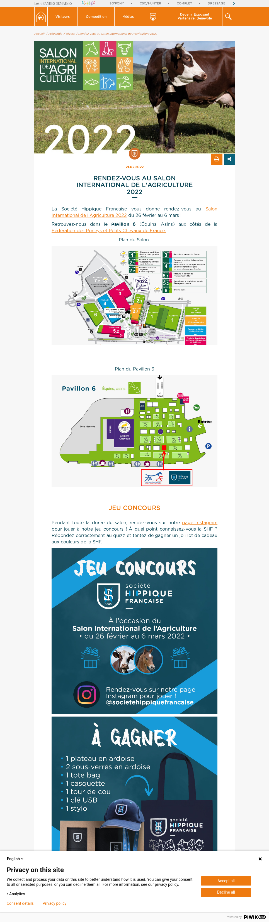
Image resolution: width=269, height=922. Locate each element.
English (15, 859)
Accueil (39, 34)
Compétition (96, 16)
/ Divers (69, 34)
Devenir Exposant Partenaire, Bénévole (195, 16)
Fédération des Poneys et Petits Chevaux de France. (109, 231)
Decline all (226, 892)
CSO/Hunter (150, 3)
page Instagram (199, 523)
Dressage (216, 3)
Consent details (20, 903)
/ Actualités (54, 34)
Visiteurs (62, 16)
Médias (128, 16)
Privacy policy (54, 903)
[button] (63, 16)
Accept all (226, 881)
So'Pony (117, 3)
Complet (184, 3)
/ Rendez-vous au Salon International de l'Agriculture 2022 (116, 34)
